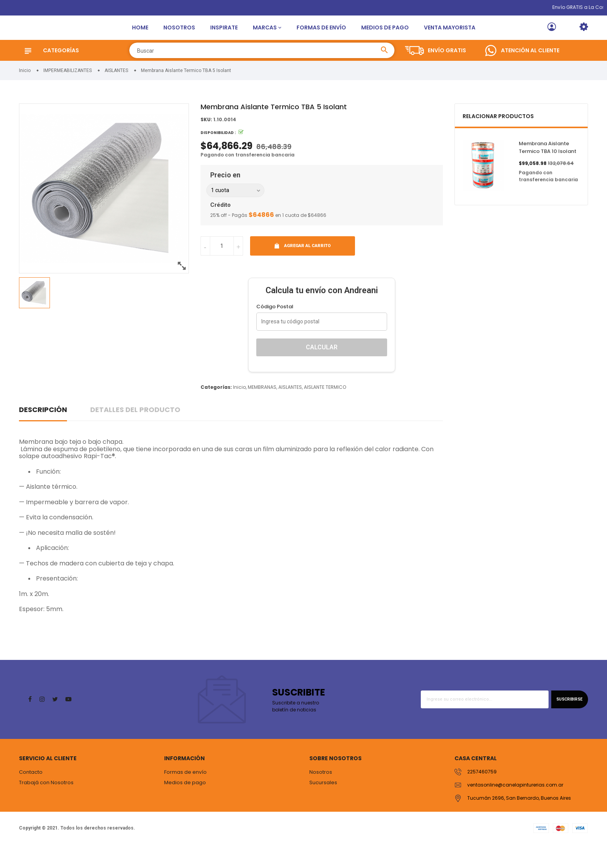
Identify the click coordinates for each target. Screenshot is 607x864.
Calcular (322, 365)
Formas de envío (321, 37)
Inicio (239, 405)
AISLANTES (290, 405)
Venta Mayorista (449, 37)
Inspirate (224, 37)
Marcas (265, 37)
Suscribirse (567, 717)
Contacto (31, 790)
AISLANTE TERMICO (325, 405)
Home (140, 37)
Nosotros (179, 37)
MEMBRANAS (262, 405)
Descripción (43, 428)
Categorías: (216, 405)
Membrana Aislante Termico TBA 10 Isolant (547, 166)
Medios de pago (385, 37)
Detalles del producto (135, 428)
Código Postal (274, 325)
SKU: (206, 138)
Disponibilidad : (218, 152)
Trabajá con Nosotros (46, 801)
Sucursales (323, 801)
